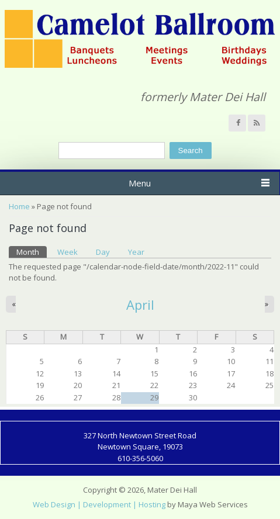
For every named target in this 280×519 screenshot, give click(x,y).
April (140, 304)
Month (31, 251)
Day (103, 252)
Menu (140, 183)
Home (19, 206)
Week (67, 252)
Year (136, 252)
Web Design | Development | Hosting (99, 504)
